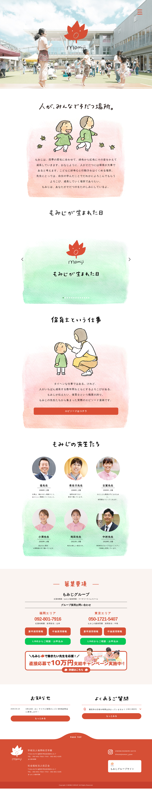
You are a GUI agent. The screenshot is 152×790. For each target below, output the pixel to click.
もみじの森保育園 (37, 775)
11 (84, 297)
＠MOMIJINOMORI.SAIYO (125, 751)
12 (86, 297)
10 (82, 297)
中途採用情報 (60, 631)
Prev (19, 260)
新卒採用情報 (36, 631)
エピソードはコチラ (76, 412)
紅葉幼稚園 (35, 759)
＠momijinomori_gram (124, 754)
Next (133, 260)
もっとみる (40, 718)
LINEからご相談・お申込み (48, 641)
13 (88, 297)
